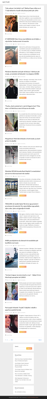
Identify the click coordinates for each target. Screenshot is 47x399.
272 (12, 340)
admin (15, 13)
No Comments (22, 13)
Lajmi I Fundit (6, 2)
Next (40, 340)
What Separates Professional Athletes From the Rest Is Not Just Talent (23, 380)
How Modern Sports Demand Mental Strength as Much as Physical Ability (22, 365)
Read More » (23, 31)
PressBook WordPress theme (32, 397)
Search (16, 346)
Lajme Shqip (9, 33)
